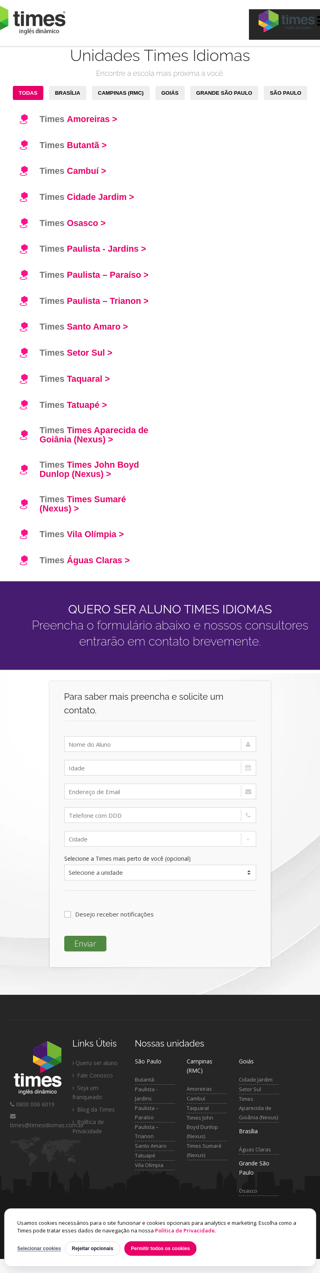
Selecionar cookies (39, 1248)
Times (78, 119)
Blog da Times (93, 1109)
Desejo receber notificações (109, 914)
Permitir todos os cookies (160, 1248)
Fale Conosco (92, 1075)
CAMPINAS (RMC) (121, 93)
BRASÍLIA (67, 93)
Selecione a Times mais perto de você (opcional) (127, 858)
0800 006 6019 (32, 1104)
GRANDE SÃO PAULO (224, 93)
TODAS (28, 93)
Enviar (85, 943)
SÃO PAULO (285, 93)
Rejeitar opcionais (92, 1248)
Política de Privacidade (185, 1230)
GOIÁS (170, 93)
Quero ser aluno (95, 1063)
